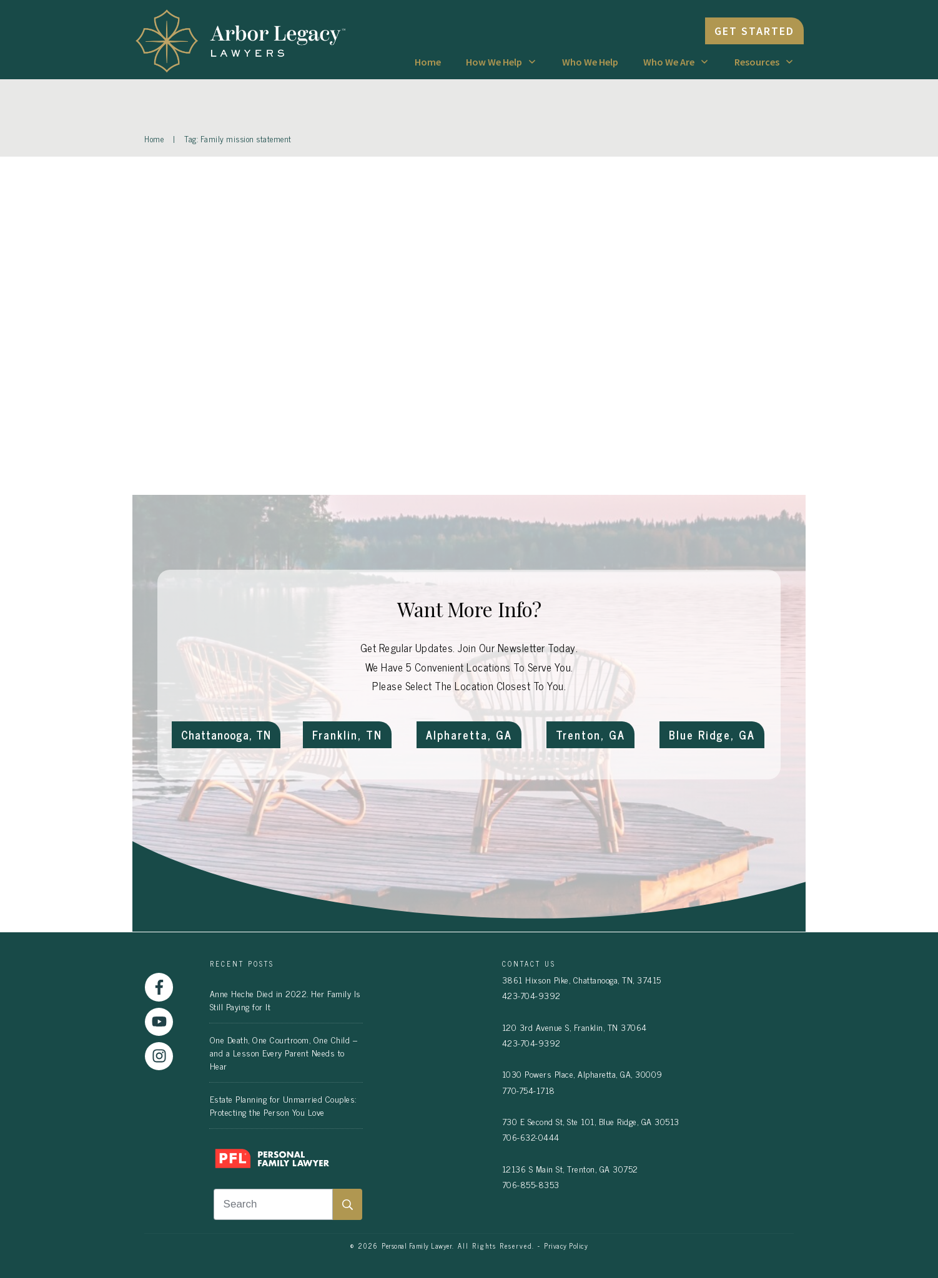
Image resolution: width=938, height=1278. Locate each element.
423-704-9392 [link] (531, 995)
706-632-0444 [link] (531, 1136)
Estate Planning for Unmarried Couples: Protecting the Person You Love (283, 1105)
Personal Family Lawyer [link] (417, 1245)
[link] (246, 39)
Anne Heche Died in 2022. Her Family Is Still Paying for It (285, 999)
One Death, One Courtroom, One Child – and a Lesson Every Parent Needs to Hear (284, 1052)
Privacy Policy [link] (566, 1245)
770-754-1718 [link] (528, 1090)
